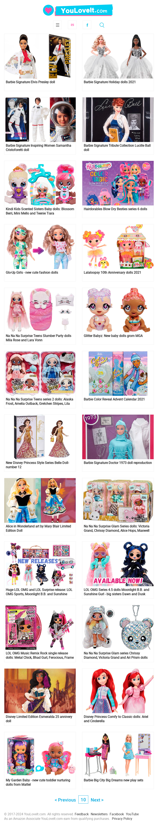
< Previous (65, 800)
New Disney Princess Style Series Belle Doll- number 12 (37, 465)
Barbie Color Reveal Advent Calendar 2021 (114, 399)
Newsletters (99, 814)
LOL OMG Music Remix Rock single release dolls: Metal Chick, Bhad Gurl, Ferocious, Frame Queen (40, 655)
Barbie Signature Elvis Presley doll (30, 82)
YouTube (132, 814)
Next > (97, 800)
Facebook (87, 25)
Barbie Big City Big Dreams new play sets (113, 780)
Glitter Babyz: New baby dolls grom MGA (113, 336)
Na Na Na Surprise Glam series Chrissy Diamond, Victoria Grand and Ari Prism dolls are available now (116, 655)
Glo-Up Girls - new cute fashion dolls (32, 272)
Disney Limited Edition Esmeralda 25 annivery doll (39, 719)
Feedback (82, 814)
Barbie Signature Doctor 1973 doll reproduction (118, 463)
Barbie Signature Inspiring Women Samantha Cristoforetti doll (38, 147)
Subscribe (72, 25)
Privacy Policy (122, 818)
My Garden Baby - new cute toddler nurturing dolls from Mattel (38, 782)
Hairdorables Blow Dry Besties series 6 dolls (115, 209)
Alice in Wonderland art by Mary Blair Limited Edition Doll (38, 528)
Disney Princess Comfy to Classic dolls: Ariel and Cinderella (116, 719)
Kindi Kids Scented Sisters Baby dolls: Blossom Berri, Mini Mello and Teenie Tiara (40, 211)
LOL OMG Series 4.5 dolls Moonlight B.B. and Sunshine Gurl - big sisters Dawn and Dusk (116, 592)
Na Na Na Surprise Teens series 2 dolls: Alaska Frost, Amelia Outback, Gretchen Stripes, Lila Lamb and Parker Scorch (39, 401)
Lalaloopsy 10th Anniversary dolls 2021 (112, 272)
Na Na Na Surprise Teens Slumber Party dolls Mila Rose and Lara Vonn (38, 338)
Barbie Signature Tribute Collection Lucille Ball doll (117, 147)
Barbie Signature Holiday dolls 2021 (110, 82)
